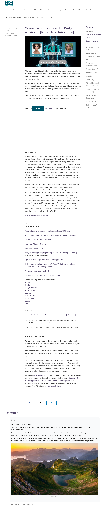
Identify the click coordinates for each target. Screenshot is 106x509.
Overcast (28, 293)
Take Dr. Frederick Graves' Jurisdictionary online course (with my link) (50, 315)
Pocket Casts (30, 296)
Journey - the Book (93, 58)
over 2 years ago (28, 504)
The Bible (91, 80)
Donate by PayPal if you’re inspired (38, 240)
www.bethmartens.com (41, 375)
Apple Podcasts (30, 290)
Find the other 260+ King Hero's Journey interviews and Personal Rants (51, 235)
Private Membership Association (93, 84)
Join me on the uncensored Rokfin (37, 271)
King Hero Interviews (93, 36)
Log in (52, 17)
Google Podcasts (31, 288)
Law (89, 76)
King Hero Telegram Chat (34, 248)
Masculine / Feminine (93, 48)
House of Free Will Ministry (92, 90)
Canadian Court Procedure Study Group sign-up (42, 275)
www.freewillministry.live (55, 386)
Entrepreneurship (93, 72)
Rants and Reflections (91, 64)
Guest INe (91, 101)
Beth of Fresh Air (92, 106)
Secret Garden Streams (91, 97)
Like (26, 397)
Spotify (27, 301)
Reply (17, 504)
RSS (26, 304)
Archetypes (91, 53)
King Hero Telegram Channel (35, 244)
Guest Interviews (92, 42)
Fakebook (48, 108)
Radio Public (29, 298)
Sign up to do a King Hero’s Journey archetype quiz (44, 260)
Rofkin (38, 108)
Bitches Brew (92, 69)
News (89, 31)
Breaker (28, 285)
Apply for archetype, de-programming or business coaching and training (51, 253)
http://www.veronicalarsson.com (36, 215)
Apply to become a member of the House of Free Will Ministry (47, 231)
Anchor (27, 282)
